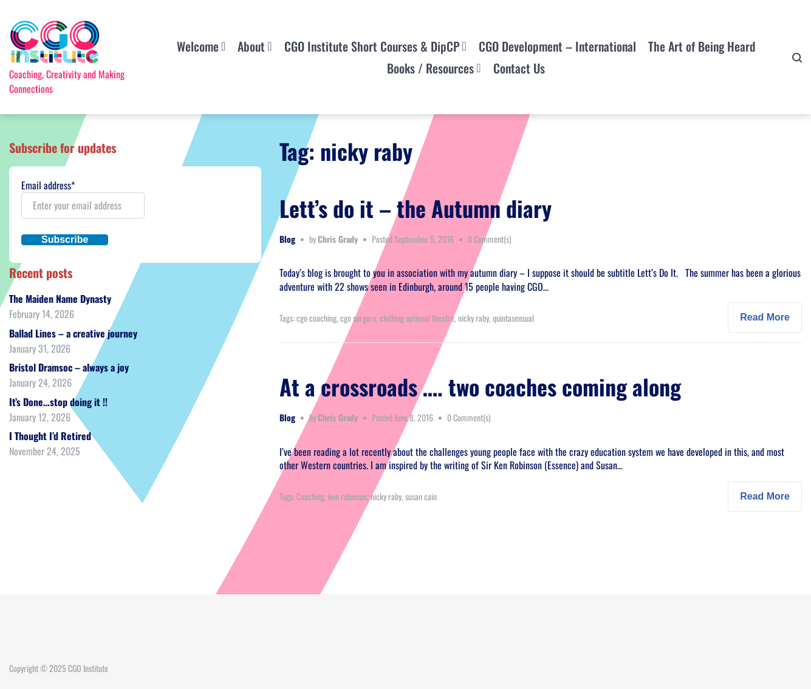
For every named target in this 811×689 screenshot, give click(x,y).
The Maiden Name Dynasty (60, 298)
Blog (287, 238)
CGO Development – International (557, 46)
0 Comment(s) (490, 238)
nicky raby (473, 317)
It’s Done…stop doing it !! (58, 402)
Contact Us (519, 68)
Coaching (310, 496)
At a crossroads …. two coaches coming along (480, 386)
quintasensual (513, 317)
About (251, 46)
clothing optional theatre (417, 317)
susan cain (421, 496)
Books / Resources (430, 68)
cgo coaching (316, 317)
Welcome (198, 46)
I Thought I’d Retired (50, 436)
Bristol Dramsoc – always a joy (69, 367)
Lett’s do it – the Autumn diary (415, 208)
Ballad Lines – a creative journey (73, 333)
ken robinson (347, 496)
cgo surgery (358, 317)
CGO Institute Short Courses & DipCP (372, 46)
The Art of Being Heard (701, 46)
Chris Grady (338, 238)
